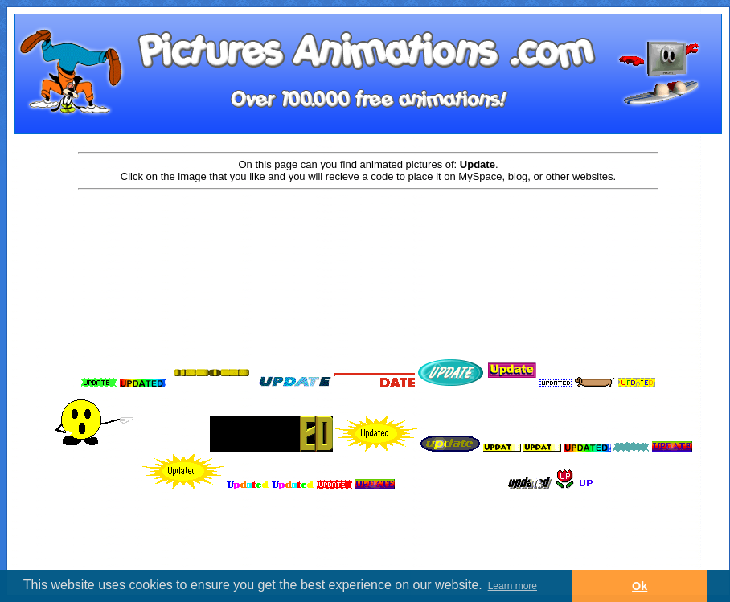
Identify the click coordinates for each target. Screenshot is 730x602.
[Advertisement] (368, 243)
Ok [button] (639, 585)
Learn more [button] (512, 586)
